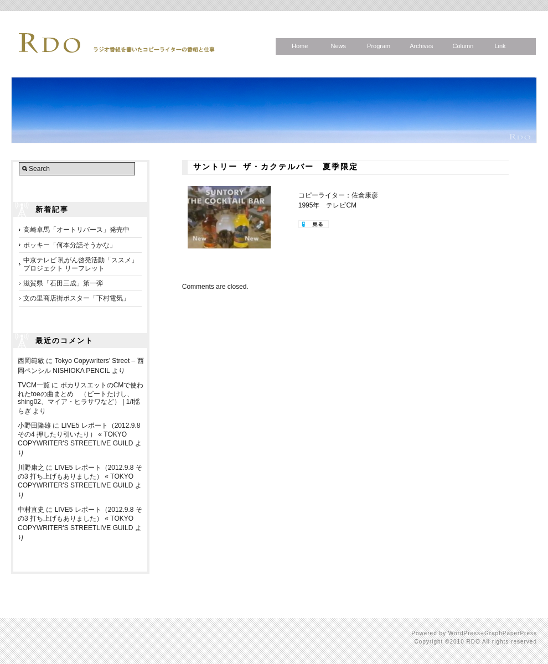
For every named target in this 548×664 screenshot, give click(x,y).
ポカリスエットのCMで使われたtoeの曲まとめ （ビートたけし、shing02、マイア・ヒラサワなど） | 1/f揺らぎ (80, 398)
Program (378, 46)
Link (500, 46)
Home (299, 46)
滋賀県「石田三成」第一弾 (63, 283)
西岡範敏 (31, 361)
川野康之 (31, 467)
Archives (421, 46)
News (338, 46)
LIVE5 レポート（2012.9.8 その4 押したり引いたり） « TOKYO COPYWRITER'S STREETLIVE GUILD (79, 434)
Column (462, 46)
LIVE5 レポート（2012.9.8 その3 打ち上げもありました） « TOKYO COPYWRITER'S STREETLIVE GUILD (80, 476)
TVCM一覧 (34, 385)
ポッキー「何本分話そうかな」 (69, 245)
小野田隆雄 (34, 425)
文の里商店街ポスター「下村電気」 (76, 298)
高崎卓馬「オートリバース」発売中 (76, 230)
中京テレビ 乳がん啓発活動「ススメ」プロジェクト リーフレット (80, 264)
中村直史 (31, 509)
